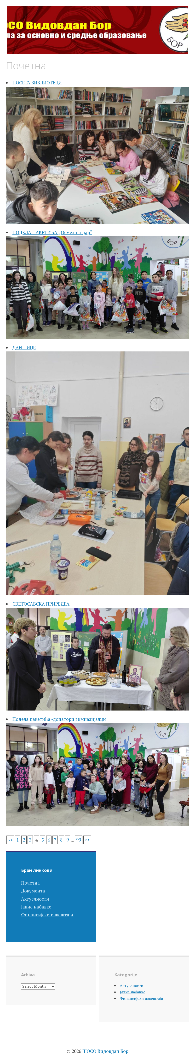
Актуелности (35, 899)
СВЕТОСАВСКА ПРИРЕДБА (40, 604)
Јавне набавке (36, 907)
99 (78, 840)
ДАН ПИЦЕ (24, 347)
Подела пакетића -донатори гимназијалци (59, 719)
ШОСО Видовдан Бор (104, 1051)
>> (87, 840)
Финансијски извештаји (47, 915)
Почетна (30, 883)
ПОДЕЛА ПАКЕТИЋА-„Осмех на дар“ (52, 232)
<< (10, 840)
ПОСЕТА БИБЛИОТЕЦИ (37, 83)
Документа (33, 891)
